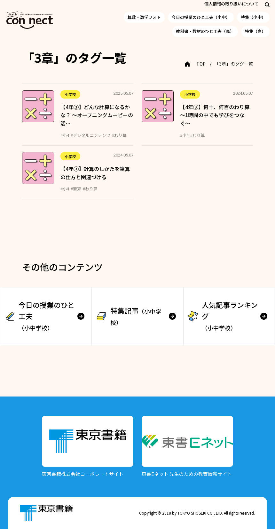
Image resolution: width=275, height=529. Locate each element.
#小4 (64, 135)
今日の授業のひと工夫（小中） (201, 17)
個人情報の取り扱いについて (231, 4)
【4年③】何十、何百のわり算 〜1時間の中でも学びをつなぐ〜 (214, 115)
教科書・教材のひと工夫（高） (205, 31)
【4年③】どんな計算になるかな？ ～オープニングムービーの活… (96, 115)
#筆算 (76, 189)
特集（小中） (253, 17)
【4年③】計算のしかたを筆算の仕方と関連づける (95, 173)
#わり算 (119, 135)
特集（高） (255, 31)
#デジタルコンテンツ (90, 135)
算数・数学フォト (144, 17)
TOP (201, 63)
